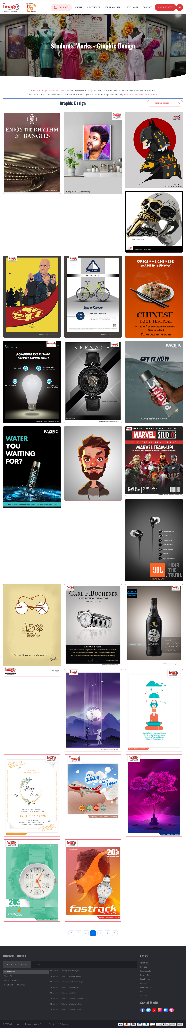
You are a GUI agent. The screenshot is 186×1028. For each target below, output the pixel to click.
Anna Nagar (66, 982)
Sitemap (143, 995)
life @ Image (131, 7)
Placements (93, 7)
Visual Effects (9, 976)
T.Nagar (65, 993)
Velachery (66, 1004)
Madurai (65, 1009)
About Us (144, 963)
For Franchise (112, 7)
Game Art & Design (11, 980)
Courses (63, 7)
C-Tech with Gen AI (17, 964)
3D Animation (9, 972)
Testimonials (145, 971)
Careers (143, 983)
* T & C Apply (62, 1024)
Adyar (64, 971)
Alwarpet (65, 976)
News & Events (146, 975)
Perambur (66, 987)
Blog (142, 991)
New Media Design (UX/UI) (14, 985)
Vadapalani (66, 998)
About (78, 7)
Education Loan (146, 987)
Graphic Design (162, 103)
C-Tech (38, 964)
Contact (148, 7)
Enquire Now (165, 7)
